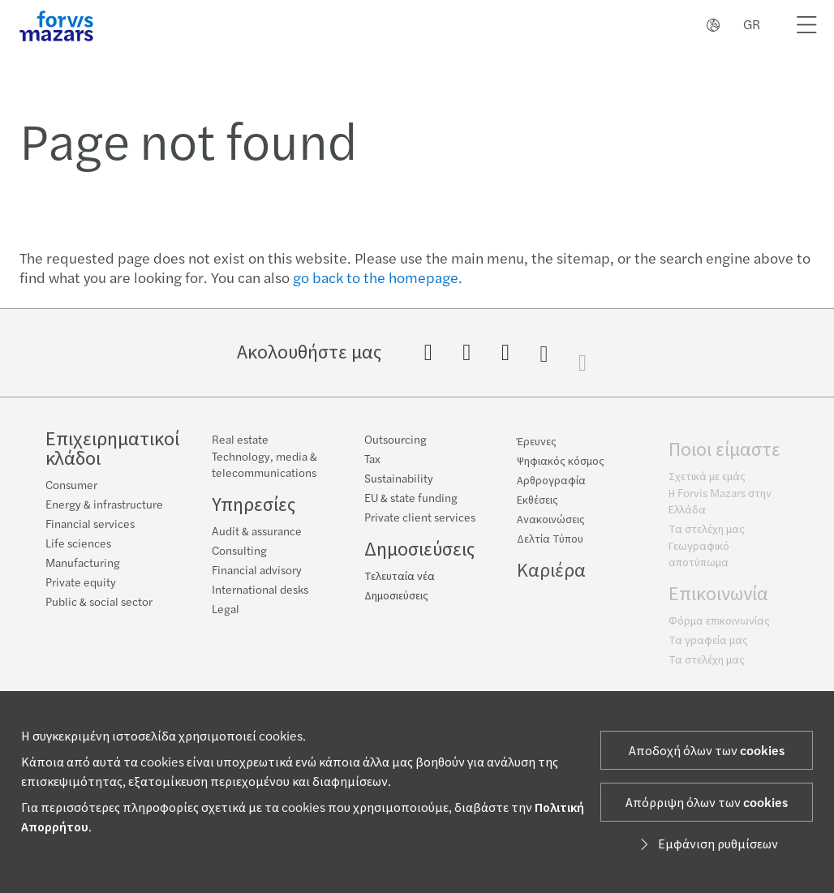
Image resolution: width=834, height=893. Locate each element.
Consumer (71, 486)
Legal (225, 610)
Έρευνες (537, 447)
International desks (260, 590)
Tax (372, 461)
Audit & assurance (257, 532)
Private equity (80, 583)
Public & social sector (99, 603)
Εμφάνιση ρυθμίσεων (706, 844)
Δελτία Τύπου (550, 544)
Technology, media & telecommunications (264, 465)
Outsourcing (395, 441)
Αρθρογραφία (551, 486)
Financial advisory (257, 571)
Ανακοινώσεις (551, 525)
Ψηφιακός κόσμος (560, 466)
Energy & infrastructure (104, 505)
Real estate (240, 440)
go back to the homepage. (377, 278)
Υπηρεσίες (253, 505)
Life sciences (78, 544)
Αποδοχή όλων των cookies (707, 751)
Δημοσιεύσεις (419, 550)
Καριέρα (551, 575)
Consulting (239, 551)
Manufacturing (82, 564)
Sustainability (398, 480)
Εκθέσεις (537, 505)
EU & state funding (411, 500)
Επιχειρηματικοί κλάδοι (112, 449)
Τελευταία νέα (399, 577)
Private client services (419, 519)
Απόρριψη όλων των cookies (707, 803)
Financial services (90, 525)
